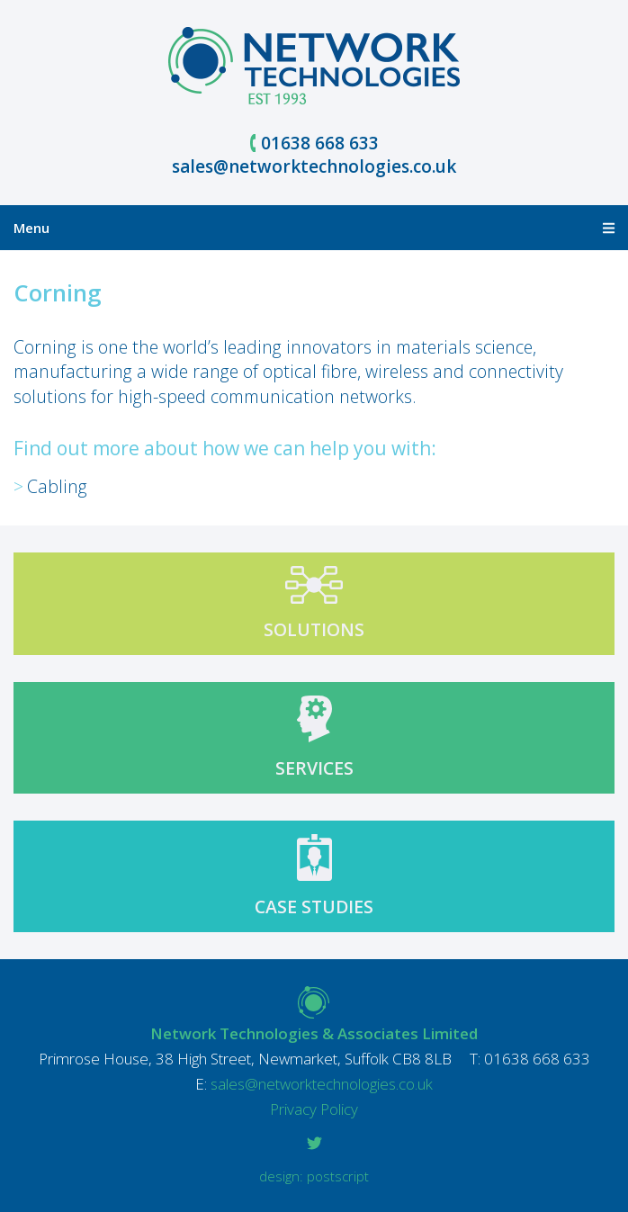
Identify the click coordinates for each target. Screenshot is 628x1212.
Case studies (314, 906)
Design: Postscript (314, 1176)
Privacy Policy (314, 1109)
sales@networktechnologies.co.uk (314, 166)
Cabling (57, 486)
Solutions (314, 629)
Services (314, 768)
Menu (314, 228)
